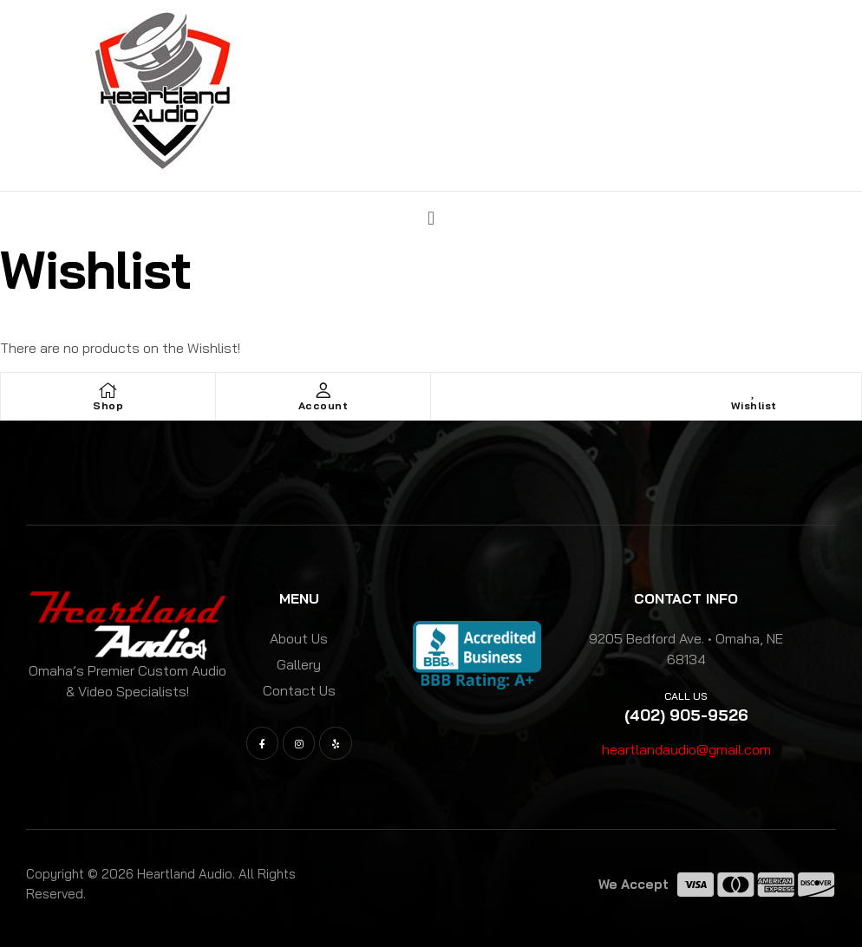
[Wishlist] (753, 390)
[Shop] (108, 390)
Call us (686, 695)
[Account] (323, 390)
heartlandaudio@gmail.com (686, 749)
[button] (431, 217)
